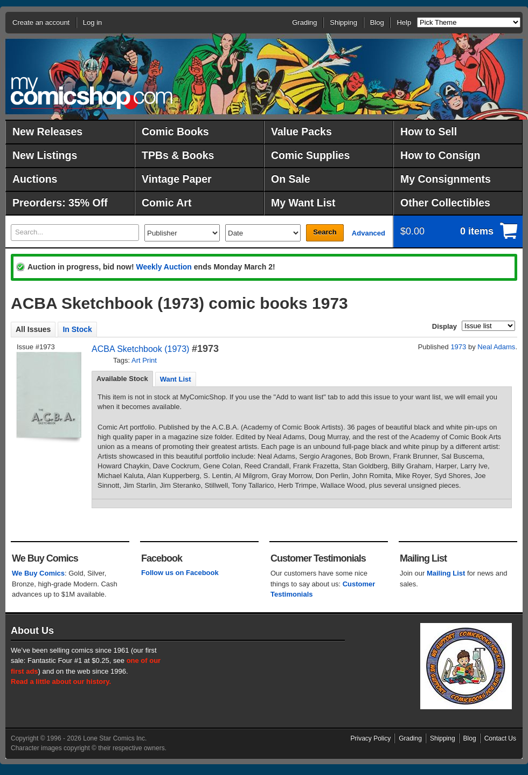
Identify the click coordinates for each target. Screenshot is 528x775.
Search (324, 232)
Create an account (41, 22)
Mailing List (446, 573)
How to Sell (428, 131)
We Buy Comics (38, 573)
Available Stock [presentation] (122, 379)
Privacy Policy (371, 738)
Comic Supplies (310, 155)
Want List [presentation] (175, 379)
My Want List (303, 203)
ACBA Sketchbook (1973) (140, 349)
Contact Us (500, 738)
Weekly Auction (163, 266)
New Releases (47, 131)
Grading (304, 22)
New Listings (44, 155)
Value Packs (301, 131)
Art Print (144, 360)
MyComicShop (91, 93)
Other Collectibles (445, 203)
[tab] (122, 379)
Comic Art (166, 203)
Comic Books (175, 131)
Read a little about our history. (61, 681)
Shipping (343, 22)
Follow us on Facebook (180, 573)
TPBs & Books (178, 155)
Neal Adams (496, 347)
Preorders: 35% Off (60, 203)
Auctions (34, 179)
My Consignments (445, 179)
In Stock (77, 329)
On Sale (290, 179)
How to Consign (440, 155)
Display (444, 326)
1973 (458, 347)
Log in (92, 22)
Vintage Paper (177, 179)
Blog (377, 22)
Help (404, 22)
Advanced (368, 233)
